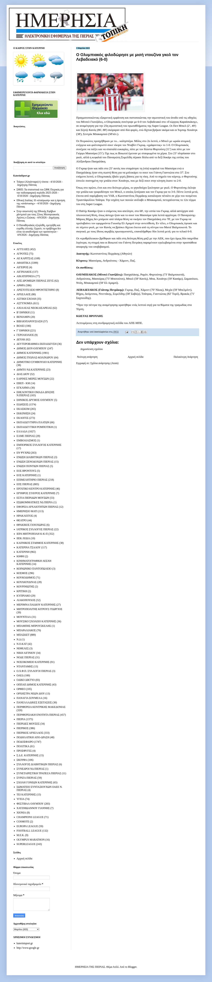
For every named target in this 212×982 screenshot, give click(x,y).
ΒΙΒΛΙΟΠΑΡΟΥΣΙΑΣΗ (30, 321)
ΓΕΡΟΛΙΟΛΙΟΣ (25, 335)
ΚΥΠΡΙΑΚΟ (23, 595)
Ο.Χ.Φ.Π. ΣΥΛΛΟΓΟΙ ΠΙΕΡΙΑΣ (34, 671)
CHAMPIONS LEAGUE (30, 817)
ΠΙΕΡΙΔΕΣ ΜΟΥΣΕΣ (28, 723)
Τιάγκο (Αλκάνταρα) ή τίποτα (32, 181)
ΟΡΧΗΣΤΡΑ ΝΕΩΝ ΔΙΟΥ (31, 693)
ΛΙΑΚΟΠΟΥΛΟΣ (26, 600)
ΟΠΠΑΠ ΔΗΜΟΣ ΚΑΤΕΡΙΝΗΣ (34, 684)
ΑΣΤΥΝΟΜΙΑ (24, 303)
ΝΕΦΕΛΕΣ (23, 648)
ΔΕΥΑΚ (21, 339)
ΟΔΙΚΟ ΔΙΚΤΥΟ (26, 679)
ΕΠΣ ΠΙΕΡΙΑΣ (24, 484)
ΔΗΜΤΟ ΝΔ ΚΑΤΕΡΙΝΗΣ (31, 369)
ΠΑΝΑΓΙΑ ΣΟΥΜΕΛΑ (29, 698)
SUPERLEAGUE (26, 844)
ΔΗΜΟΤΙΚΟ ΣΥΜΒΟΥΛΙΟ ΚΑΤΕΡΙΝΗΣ (39, 362)
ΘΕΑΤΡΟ (22, 520)
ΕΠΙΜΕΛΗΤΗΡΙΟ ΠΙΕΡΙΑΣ (32, 479)
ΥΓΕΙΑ (20, 799)
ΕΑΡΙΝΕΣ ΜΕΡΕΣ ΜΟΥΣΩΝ (33, 378)
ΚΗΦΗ (20, 556)
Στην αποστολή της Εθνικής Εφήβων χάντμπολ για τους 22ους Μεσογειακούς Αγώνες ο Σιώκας (38, 214)
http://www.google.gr (28, 947)
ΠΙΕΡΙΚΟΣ (22, 728)
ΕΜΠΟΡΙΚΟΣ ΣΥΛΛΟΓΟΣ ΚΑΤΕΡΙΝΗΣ (39, 444)
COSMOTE (23, 821)
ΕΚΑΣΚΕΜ (23, 408)
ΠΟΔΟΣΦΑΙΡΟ (25, 741)
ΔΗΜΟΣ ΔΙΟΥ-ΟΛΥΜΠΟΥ (32, 348)
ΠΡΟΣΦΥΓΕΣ (24, 750)
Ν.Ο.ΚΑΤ (22, 644)
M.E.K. (21, 835)
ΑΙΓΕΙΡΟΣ (22, 267)
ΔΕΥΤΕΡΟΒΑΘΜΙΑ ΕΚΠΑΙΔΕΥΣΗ (36, 343)
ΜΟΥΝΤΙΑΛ (24, 616)
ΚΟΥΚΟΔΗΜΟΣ (26, 577)
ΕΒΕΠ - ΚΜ (23, 383)
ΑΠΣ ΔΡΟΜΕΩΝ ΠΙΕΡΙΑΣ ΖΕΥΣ (35, 280)
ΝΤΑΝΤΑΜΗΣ (25, 666)
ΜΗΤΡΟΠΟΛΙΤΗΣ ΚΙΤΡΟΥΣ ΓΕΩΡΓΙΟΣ (39, 609)
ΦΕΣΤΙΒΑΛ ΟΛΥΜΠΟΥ (30, 803)
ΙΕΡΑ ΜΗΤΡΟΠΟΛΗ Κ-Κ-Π (32, 533)
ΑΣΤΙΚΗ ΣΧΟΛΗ (26, 298)
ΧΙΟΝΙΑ (21, 812)
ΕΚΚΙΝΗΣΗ (23, 413)
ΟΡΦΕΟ (21, 689)
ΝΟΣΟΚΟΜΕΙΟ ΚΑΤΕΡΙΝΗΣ (33, 662)
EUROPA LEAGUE (27, 826)
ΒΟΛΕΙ (21, 325)
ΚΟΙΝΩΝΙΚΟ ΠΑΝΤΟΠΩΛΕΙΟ (34, 568)
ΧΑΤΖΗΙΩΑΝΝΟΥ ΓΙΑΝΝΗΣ (33, 808)
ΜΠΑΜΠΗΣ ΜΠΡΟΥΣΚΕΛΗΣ (34, 625)
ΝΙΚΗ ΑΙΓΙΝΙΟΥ (26, 652)
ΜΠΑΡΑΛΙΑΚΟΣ (26, 630)
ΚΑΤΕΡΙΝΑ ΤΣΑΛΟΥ (29, 547)
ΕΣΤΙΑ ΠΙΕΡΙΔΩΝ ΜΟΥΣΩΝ (33, 497)
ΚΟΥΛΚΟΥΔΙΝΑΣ (27, 582)
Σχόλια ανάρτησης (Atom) (104, 363)
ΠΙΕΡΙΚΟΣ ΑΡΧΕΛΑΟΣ (30, 732)
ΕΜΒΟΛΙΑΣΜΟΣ (26, 440)
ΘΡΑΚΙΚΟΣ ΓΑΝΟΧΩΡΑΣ (31, 524)
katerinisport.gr (25, 943)
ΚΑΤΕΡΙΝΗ (23, 551)
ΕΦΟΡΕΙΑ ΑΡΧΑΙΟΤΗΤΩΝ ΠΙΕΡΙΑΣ (37, 506)
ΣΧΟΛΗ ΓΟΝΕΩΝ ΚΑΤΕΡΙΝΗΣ (34, 782)
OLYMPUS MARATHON (31, 839)
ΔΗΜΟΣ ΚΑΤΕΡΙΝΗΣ (29, 352)
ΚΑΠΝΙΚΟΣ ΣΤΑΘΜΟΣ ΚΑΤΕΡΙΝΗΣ (38, 543)
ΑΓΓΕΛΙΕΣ (23, 249)
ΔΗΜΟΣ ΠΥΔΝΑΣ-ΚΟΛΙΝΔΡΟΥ (35, 357)
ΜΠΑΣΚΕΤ (23, 634)
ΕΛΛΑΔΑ (22, 431)
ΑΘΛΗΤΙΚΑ (23, 262)
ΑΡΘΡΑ (21, 285)
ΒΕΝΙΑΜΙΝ (23, 316)
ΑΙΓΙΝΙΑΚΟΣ (24, 271)
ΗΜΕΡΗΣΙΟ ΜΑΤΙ (27, 511)
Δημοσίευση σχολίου (91, 349)
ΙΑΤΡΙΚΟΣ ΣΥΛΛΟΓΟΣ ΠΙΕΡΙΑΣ (35, 529)
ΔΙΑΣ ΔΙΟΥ (23, 374)
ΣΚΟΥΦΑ (22, 759)
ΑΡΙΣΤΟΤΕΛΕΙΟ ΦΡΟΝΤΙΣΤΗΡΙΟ (36, 289)
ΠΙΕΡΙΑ (21, 719)
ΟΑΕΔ (20, 675)
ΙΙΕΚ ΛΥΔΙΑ (23, 538)
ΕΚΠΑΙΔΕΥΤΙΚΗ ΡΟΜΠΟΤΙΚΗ (35, 427)
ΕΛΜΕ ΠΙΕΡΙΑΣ (26, 436)
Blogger (132, 966)
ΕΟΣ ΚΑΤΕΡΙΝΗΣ (27, 475)
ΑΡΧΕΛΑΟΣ (24, 294)
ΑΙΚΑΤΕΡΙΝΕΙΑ (26, 276)
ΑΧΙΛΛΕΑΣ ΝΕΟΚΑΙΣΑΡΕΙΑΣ (34, 307)
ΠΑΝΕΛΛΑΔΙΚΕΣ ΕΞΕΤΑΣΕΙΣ (34, 702)
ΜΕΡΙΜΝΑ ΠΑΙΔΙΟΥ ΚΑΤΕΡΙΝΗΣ (36, 604)
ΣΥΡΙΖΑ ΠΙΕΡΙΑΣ (27, 777)
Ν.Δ (19, 639)
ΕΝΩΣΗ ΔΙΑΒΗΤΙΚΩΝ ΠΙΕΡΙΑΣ (35, 457)
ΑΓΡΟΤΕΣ (22, 253)
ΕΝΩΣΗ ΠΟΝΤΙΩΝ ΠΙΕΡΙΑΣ (33, 466)
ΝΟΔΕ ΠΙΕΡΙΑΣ (26, 657)
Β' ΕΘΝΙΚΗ (23, 312)
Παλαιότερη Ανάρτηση (186, 356)
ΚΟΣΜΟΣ (22, 573)
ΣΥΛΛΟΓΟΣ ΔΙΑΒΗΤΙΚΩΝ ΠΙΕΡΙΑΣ (37, 764)
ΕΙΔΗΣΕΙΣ (22, 404)
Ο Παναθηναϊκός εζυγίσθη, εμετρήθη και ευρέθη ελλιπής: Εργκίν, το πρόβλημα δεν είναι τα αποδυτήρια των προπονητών (39, 228)
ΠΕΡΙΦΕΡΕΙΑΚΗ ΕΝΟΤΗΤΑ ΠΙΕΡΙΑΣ (38, 714)
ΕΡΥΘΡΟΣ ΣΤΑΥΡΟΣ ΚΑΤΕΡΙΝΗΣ (36, 493)
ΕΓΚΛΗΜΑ (23, 387)
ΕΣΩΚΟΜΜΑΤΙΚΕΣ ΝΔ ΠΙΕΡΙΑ (35, 502)
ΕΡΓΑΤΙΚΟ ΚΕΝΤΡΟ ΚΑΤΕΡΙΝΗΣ (36, 488)
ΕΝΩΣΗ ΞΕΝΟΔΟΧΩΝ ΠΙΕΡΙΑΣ (35, 461)
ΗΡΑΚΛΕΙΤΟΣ (25, 515)
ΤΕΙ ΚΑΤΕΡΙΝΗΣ (26, 794)
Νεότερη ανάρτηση (87, 356)
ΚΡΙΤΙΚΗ (22, 591)
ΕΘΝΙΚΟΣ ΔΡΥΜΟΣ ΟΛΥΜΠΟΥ (35, 400)
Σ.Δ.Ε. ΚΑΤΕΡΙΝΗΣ (28, 755)
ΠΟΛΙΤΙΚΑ (23, 746)
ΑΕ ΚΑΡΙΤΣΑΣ (25, 258)
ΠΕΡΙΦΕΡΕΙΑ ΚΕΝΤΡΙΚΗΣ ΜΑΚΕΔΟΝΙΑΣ (41, 707)
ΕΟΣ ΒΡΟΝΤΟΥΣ (26, 470)
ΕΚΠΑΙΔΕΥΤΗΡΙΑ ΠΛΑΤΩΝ (33, 422)
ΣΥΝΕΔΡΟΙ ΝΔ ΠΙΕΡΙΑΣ (31, 768)
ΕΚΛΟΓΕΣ (22, 417)
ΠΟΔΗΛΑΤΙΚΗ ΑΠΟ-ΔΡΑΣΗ (33, 737)
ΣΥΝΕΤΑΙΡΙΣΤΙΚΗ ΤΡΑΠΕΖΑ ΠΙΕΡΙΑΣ (39, 773)
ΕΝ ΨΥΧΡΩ (23, 452)
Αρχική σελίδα (135, 356)
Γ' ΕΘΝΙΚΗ (23, 330)
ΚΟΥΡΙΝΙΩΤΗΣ (25, 586)
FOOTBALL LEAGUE (29, 830)
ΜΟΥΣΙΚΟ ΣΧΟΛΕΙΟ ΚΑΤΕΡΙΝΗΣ (36, 621)
